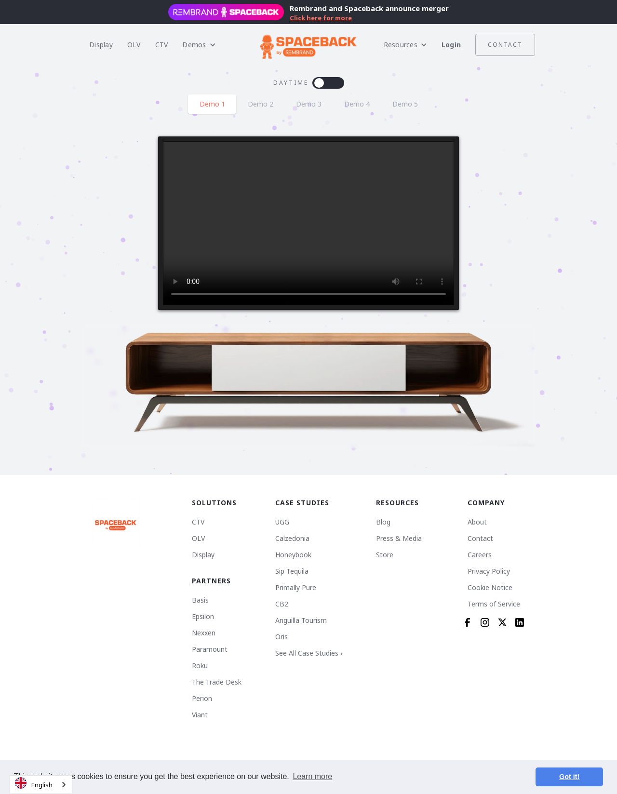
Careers (480, 555)
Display (101, 44)
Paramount (210, 649)
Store (384, 555)
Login (451, 44)
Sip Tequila (291, 571)
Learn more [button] (312, 776)
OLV (134, 44)
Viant (200, 715)
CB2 (281, 604)
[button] (198, 45)
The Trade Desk (216, 682)
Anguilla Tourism (301, 620)
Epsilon (203, 616)
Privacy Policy (489, 571)
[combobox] (41, 784)
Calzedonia (292, 538)
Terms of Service (494, 604)
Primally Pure (295, 588)
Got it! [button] (569, 777)
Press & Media (399, 538)
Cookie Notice (490, 588)
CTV (161, 44)
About (477, 522)
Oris (281, 637)
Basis (200, 600)
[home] (308, 45)
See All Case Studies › (308, 653)
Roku (200, 666)
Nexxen (203, 633)
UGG (282, 522)
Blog (383, 522)
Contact (505, 44)
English (34, 783)
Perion (202, 698)
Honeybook (293, 555)
